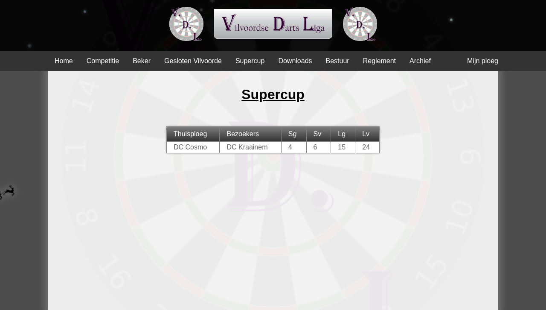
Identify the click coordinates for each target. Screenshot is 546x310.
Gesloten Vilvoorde (193, 60)
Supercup (250, 60)
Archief (420, 60)
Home (64, 60)
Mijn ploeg (482, 60)
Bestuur (337, 60)
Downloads (295, 60)
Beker (142, 60)
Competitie (103, 60)
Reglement (379, 60)
